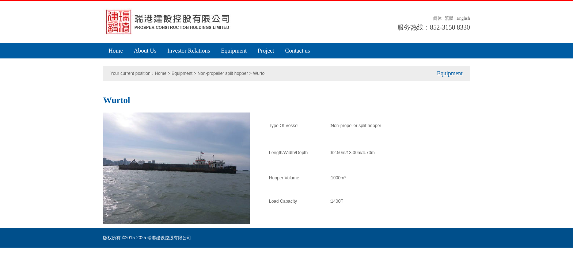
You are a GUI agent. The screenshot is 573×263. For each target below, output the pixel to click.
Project (266, 50)
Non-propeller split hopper (222, 73)
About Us (145, 50)
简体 (437, 18)
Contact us (297, 50)
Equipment (234, 50)
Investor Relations (188, 50)
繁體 (449, 18)
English (463, 18)
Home (116, 50)
